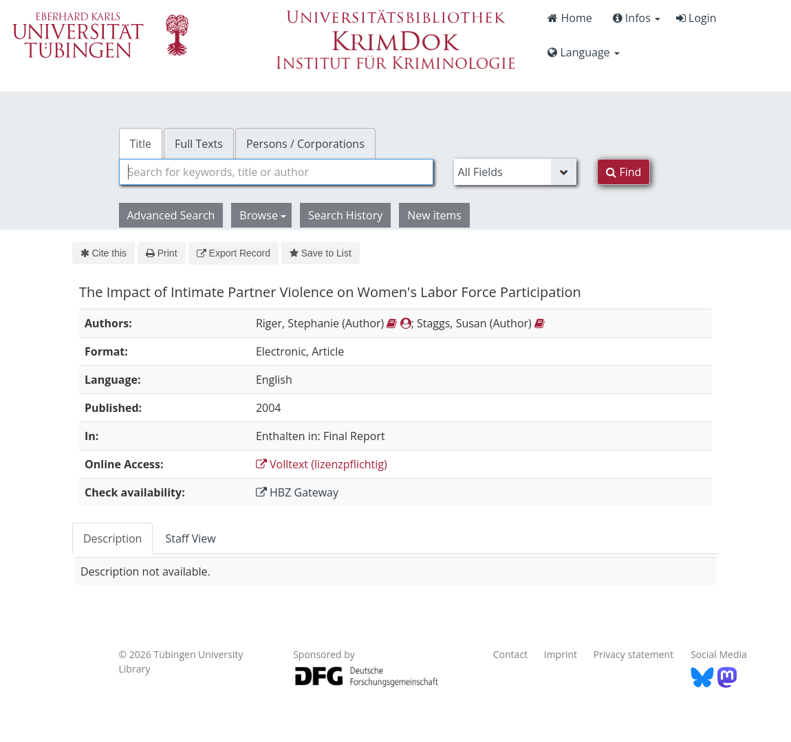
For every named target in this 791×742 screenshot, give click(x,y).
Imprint (560, 654)
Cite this (103, 253)
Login (696, 17)
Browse (262, 215)
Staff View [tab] (190, 538)
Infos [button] (636, 17)
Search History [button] (345, 215)
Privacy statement (634, 654)
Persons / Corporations (305, 143)
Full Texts (199, 143)
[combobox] (276, 172)
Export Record (233, 253)
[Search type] (515, 172)
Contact (510, 654)
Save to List (320, 253)
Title (141, 143)
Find (623, 171)
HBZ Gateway (297, 492)
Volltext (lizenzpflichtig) (321, 464)
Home (570, 17)
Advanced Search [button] (171, 215)
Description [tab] (112, 538)
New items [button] (434, 215)
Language (583, 52)
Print (161, 253)
